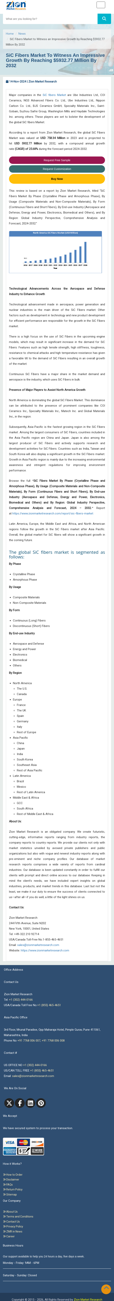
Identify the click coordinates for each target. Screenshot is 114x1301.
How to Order (13, 1174)
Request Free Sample (57, 160)
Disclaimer (11, 1179)
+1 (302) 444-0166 (21, 999)
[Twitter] (9, 1103)
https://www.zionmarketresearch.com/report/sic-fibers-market (52, 513)
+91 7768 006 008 (53, 1040)
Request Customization (57, 169)
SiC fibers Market (54, 95)
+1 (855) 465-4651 (49, 1005)
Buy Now (57, 178)
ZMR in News (12, 1231)
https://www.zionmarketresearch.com (45, 950)
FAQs (8, 1184)
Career (9, 1236)
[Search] (104, 18)
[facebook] (20, 1103)
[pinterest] (41, 1103)
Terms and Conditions (18, 1216)
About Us (10, 1211)
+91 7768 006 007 (28, 1040)
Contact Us (11, 1221)
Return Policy (13, 1189)
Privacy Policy (13, 1226)
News (22, 33)
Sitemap (10, 1194)
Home (10, 33)
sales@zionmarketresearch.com (38, 945)
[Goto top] (107, 1288)
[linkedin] (30, 1103)
